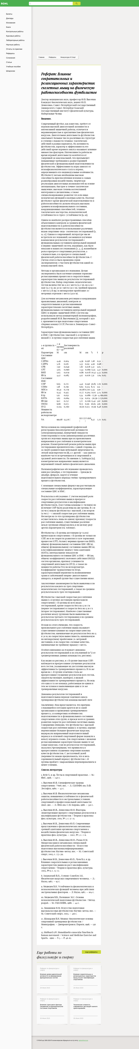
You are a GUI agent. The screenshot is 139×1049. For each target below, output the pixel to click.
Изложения (10, 23)
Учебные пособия (13, 67)
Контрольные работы (14, 31)
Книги (8, 27)
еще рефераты (91, 952)
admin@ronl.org (83, 1040)
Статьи (9, 62)
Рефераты (10, 53)
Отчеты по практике (14, 49)
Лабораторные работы (15, 40)
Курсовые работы (13, 36)
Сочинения (10, 58)
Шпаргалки (10, 71)
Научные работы (13, 45)
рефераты (52, 57)
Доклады (9, 18)
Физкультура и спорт (68, 57)
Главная (41, 57)
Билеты (9, 14)
